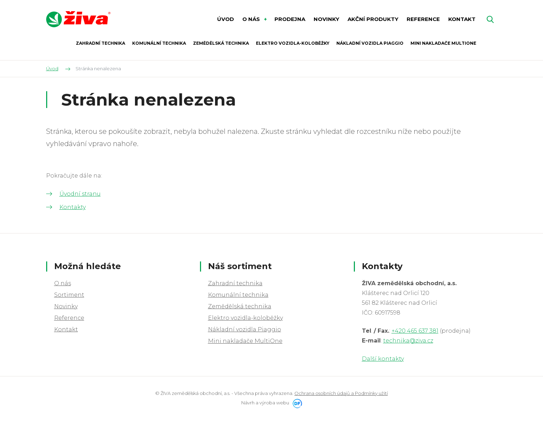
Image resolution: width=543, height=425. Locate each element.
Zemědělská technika (239, 306)
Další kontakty (383, 358)
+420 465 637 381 (415, 330)
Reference (69, 318)
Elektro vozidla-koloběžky (245, 318)
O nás (62, 283)
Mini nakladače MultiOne (245, 341)
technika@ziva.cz (408, 340)
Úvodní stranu (80, 193)
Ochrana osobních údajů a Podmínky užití (341, 393)
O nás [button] (251, 19)
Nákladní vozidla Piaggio (244, 329)
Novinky (66, 306)
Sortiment (69, 294)
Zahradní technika (235, 283)
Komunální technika (238, 294)
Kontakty (72, 207)
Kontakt (66, 329)
